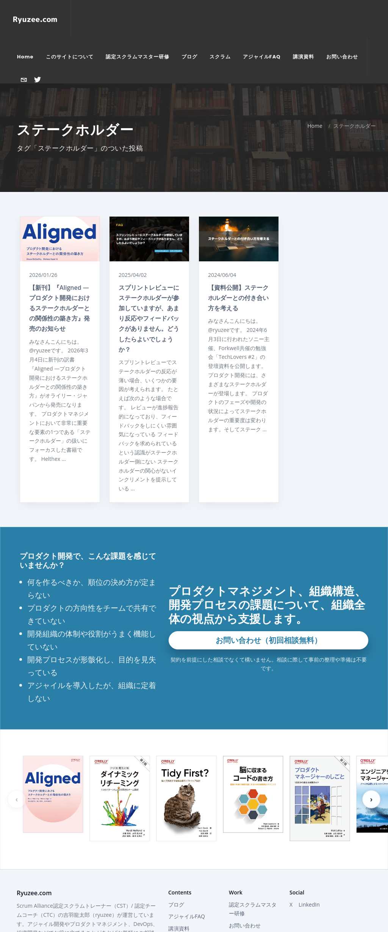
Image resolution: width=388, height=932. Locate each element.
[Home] (35, 19)
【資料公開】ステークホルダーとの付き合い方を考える (238, 237)
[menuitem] (25, 57)
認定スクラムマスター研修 (253, 849)
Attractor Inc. (245, 877)
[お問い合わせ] (24, 79)
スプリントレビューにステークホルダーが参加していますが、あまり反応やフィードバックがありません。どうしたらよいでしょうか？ (149, 258)
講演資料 (178, 868)
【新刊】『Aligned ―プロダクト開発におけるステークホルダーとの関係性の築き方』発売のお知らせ (59, 248)
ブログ (176, 844)
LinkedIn (309, 844)
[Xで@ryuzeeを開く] (37, 79)
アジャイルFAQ (186, 856)
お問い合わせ (245, 865)
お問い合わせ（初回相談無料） (269, 580)
